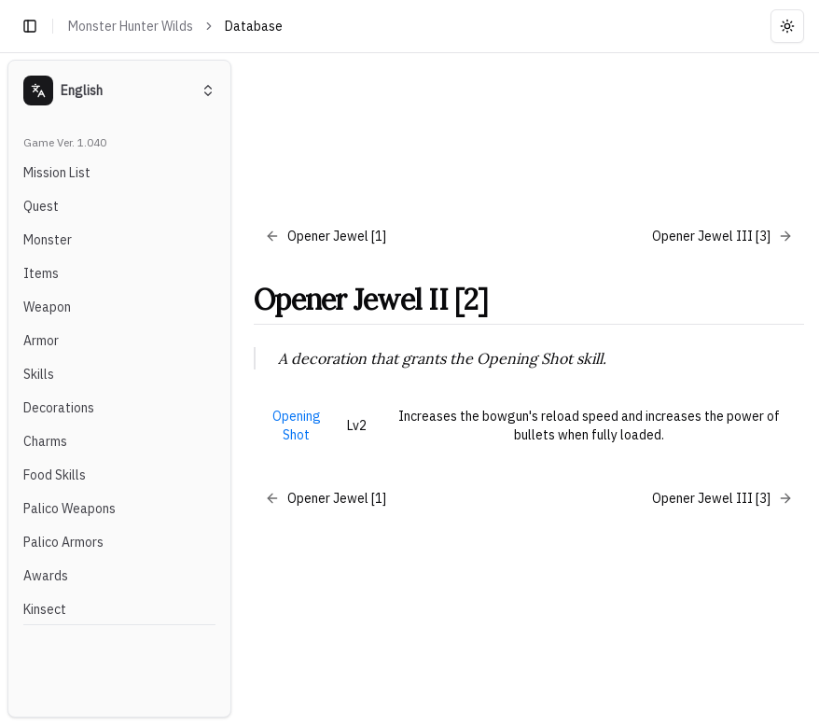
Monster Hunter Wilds (130, 26)
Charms (45, 441)
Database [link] (254, 26)
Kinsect (44, 609)
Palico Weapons (69, 508)
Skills (38, 374)
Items (41, 273)
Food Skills (54, 475)
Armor (41, 340)
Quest (41, 206)
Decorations (58, 407)
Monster (47, 239)
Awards (45, 575)
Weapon (47, 307)
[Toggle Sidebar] (238, 388)
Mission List (56, 172)
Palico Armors (63, 542)
